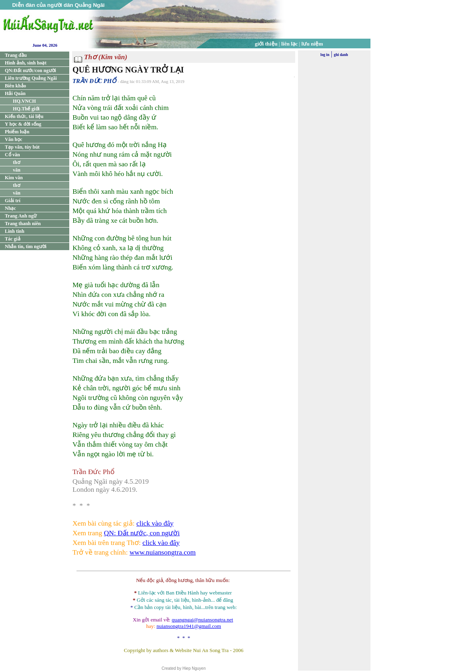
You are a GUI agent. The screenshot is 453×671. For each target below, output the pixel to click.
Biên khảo (15, 86)
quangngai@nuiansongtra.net (202, 620)
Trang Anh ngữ (21, 216)
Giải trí (13, 200)
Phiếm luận (17, 132)
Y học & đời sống (23, 124)
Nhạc (10, 208)
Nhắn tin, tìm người (25, 246)
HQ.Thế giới (26, 109)
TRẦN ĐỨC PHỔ (94, 81)
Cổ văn (12, 154)
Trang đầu (16, 55)
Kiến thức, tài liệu (24, 116)
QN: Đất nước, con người (142, 533)
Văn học (13, 139)
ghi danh (341, 55)
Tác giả (13, 239)
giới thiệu (266, 44)
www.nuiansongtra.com (163, 552)
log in (325, 55)
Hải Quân (15, 93)
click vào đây (155, 523)
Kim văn (14, 177)
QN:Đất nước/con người (30, 70)
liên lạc (289, 44)
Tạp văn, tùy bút (22, 147)
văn (17, 170)
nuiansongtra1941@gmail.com (189, 626)
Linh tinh (14, 231)
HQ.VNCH (24, 101)
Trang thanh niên (23, 223)
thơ (16, 162)
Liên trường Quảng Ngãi (31, 78)
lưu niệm (312, 44)
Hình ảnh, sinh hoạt (25, 63)
